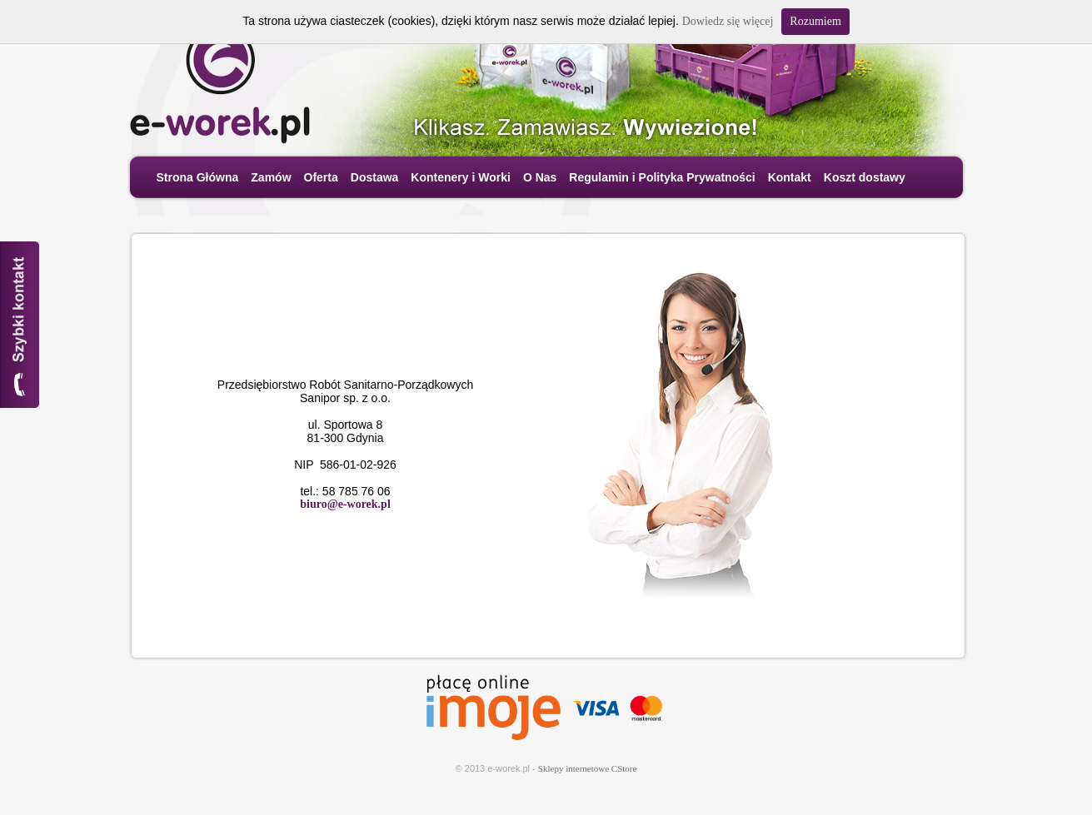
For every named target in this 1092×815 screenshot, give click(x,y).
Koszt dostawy (864, 177)
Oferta (321, 177)
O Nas (539, 177)
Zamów (271, 177)
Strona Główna (198, 177)
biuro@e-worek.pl (345, 504)
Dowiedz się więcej (728, 21)
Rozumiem (815, 21)
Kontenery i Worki (461, 177)
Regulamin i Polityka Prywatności (662, 177)
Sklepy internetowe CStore (587, 768)
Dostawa (375, 177)
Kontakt (789, 177)
